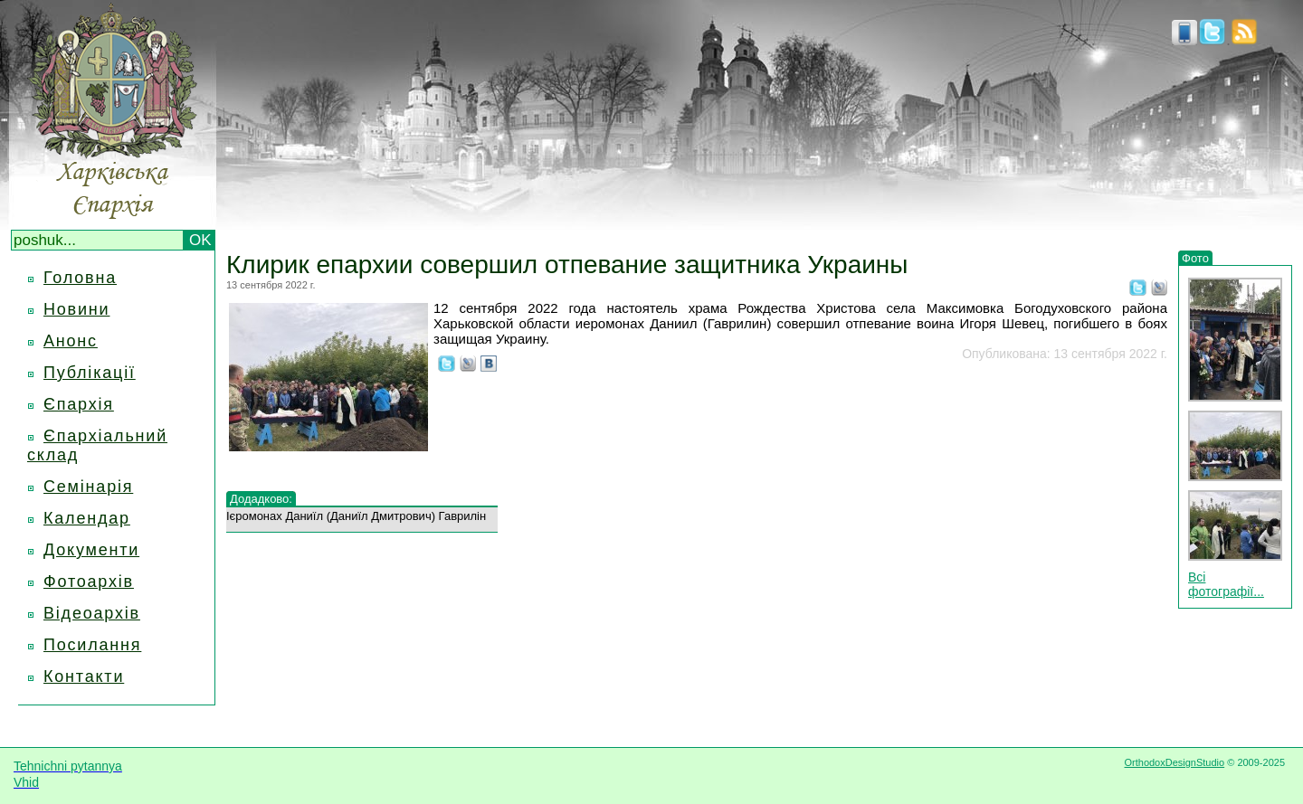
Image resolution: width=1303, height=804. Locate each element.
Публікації (89, 373)
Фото (1195, 258)
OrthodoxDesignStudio (1174, 762)
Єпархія (78, 404)
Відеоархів (91, 613)
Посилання (92, 645)
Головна (80, 278)
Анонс (70, 341)
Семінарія (88, 487)
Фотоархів (88, 581)
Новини (76, 309)
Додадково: (261, 499)
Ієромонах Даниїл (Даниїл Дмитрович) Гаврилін (356, 516)
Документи (91, 550)
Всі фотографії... (1226, 584)
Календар (86, 518)
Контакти (83, 676)
